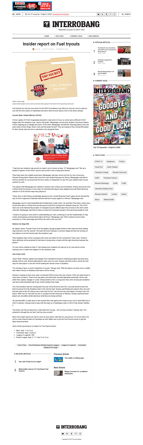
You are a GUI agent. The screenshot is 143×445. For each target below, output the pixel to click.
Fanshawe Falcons (110, 180)
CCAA (124, 185)
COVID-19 (98, 164)
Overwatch (82, 345)
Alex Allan (37, 49)
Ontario (123, 196)
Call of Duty (22, 345)
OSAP (97, 180)
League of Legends (68, 345)
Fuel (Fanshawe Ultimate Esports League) (44, 345)
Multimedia (94, 36)
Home (46, 36)
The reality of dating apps (74, 358)
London (114, 196)
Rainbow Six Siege (51, 348)
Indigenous (111, 164)
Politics (122, 164)
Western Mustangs (102, 185)
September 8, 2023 (62, 49)
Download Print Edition (61, 14)
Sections (59, 36)
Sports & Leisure (48, 49)
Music (97, 202)
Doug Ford (98, 169)
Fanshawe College (101, 174)
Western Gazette (101, 196)
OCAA (115, 185)
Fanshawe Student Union (104, 191)
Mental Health (109, 202)
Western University (119, 174)
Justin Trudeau (112, 169)
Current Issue (76, 36)
